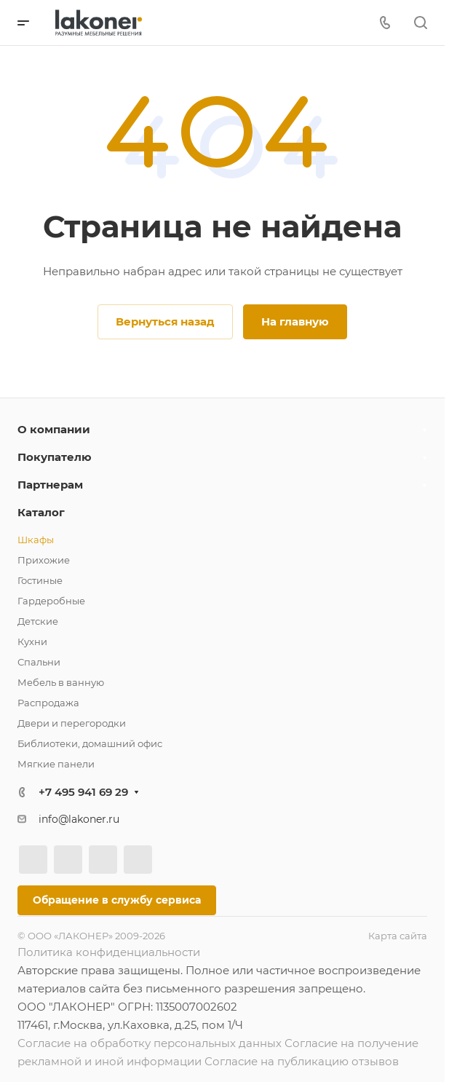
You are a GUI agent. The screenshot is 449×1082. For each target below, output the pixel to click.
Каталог (41, 512)
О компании (53, 429)
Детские (37, 621)
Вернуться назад (165, 321)
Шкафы (35, 539)
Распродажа (48, 702)
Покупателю (54, 457)
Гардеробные (51, 601)
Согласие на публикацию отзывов (301, 1061)
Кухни (32, 641)
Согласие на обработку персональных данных (149, 1043)
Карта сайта (397, 935)
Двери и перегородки (71, 723)
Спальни (38, 662)
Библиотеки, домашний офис (89, 743)
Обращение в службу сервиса (117, 900)
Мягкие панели (56, 764)
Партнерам (50, 484)
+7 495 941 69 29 (83, 792)
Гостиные (40, 580)
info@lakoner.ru (79, 819)
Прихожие (43, 560)
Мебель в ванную (60, 682)
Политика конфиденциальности (108, 952)
